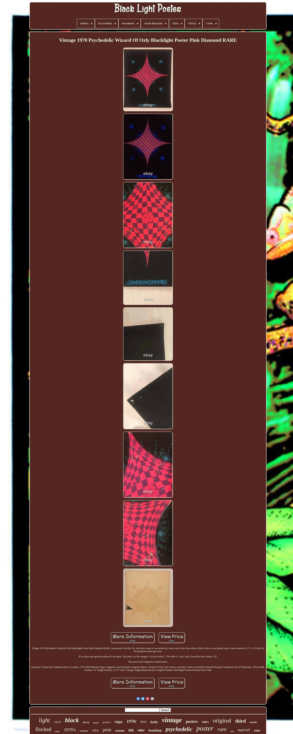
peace (57, 731)
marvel (244, 729)
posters (192, 721)
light (44, 720)
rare (222, 729)
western (84, 730)
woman (119, 730)
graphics (107, 722)
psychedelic (179, 729)
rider (141, 730)
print (107, 729)
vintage (172, 720)
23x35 (57, 722)
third (240, 721)
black (72, 720)
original (222, 720)
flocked (43, 729)
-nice (95, 730)
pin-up (86, 722)
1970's (70, 729)
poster (205, 728)
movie (96, 722)
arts (232, 731)
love (143, 721)
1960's (205, 722)
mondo (253, 722)
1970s (131, 721)
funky (154, 722)
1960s (257, 730)
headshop (155, 730)
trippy (119, 722)
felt (130, 730)
